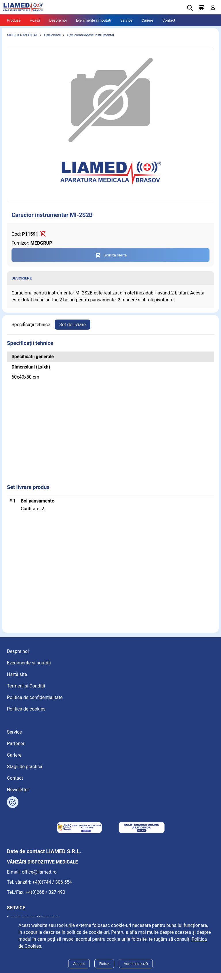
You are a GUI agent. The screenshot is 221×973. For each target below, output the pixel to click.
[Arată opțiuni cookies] (12, 802)
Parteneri (16, 743)
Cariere (147, 20)
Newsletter (18, 789)
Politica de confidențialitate (34, 697)
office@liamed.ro (39, 872)
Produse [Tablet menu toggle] (14, 20)
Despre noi (58, 20)
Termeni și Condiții (26, 686)
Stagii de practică (24, 766)
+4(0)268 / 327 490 (45, 892)
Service (126, 20)
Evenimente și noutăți (93, 20)
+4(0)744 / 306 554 (52, 882)
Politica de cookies (26, 709)
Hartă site (17, 674)
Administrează (136, 963)
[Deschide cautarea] (189, 7)
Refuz (104, 963)
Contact (168, 20)
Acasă (35, 20)
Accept (79, 963)
